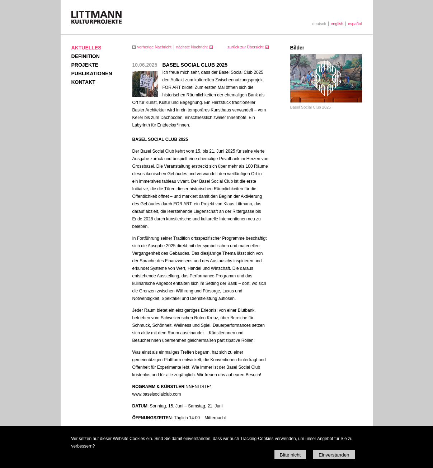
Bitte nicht (290, 455)
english (337, 24)
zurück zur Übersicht (245, 47)
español (355, 24)
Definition (85, 56)
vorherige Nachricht (154, 47)
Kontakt (83, 82)
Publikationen (91, 73)
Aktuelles (86, 48)
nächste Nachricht (192, 47)
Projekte (84, 65)
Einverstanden (334, 455)
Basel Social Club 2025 (310, 107)
